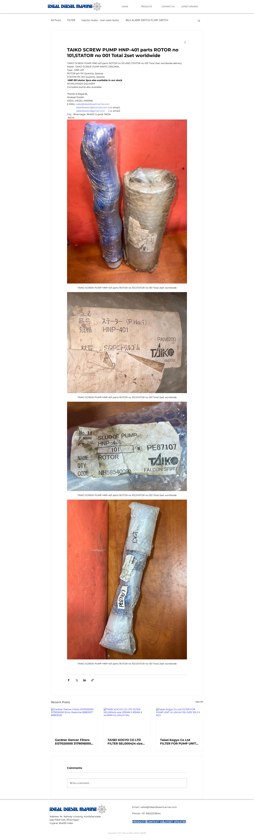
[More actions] (185, 42)
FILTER (71, 20)
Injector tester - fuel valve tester (100, 20)
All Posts (56, 20)
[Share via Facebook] (68, 680)
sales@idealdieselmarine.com (159, 807)
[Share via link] (92, 680)
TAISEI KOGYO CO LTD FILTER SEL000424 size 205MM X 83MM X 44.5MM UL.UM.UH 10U (125, 741)
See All (199, 701)
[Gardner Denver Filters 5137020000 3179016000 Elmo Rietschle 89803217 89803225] (74, 721)
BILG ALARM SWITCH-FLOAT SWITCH (147, 20)
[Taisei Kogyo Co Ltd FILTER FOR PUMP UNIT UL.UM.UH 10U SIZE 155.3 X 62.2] (179, 721)
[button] (199, 20)
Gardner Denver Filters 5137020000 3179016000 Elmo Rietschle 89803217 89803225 (73, 741)
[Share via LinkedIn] (84, 680)
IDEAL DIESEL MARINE (70, 6)
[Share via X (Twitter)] (76, 680)
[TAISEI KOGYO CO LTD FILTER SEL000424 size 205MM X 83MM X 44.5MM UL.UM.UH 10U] (127, 721)
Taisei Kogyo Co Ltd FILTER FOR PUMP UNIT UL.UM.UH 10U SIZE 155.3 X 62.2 (178, 741)
